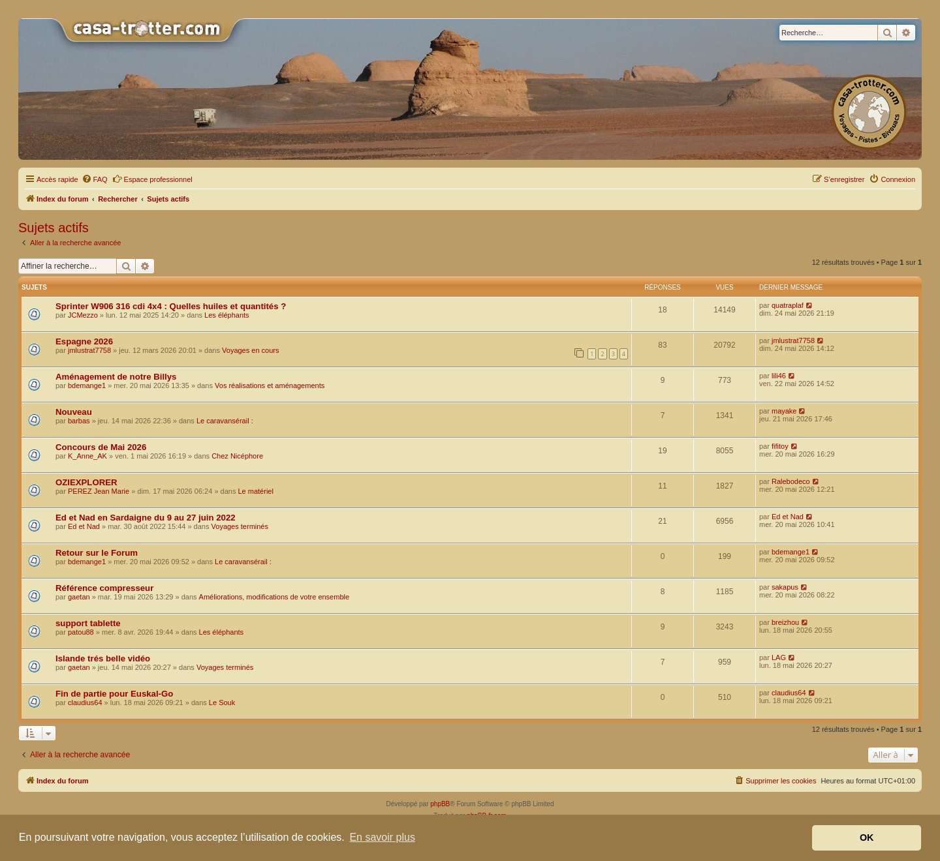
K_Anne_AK (87, 456)
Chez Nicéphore (237, 456)
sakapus (785, 587)
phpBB (440, 804)
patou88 (81, 632)
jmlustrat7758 (89, 350)
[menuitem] (95, 179)
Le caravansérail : (224, 421)
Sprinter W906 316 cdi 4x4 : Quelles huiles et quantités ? (170, 306)
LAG (779, 657)
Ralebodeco (791, 481)
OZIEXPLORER (86, 482)
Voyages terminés (240, 526)
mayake (784, 411)
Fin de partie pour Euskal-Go (114, 694)
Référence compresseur (104, 588)
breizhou (785, 622)
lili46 (779, 376)
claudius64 (85, 702)
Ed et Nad (84, 526)
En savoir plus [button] (382, 837)
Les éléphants (226, 315)
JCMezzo (83, 315)
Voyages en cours (250, 350)
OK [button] (867, 837)
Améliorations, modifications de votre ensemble (274, 597)
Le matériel (255, 491)
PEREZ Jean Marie (98, 491)
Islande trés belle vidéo (102, 658)
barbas (79, 421)
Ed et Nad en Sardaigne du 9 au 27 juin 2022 (145, 517)
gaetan (79, 597)
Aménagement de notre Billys (115, 377)
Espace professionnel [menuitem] (152, 178)
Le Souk (222, 702)
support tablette (88, 623)
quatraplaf (788, 305)
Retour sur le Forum (96, 553)
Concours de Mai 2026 (100, 447)
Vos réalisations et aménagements (269, 385)
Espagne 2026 (84, 341)
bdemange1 (87, 385)
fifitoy (780, 446)
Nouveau (73, 412)
